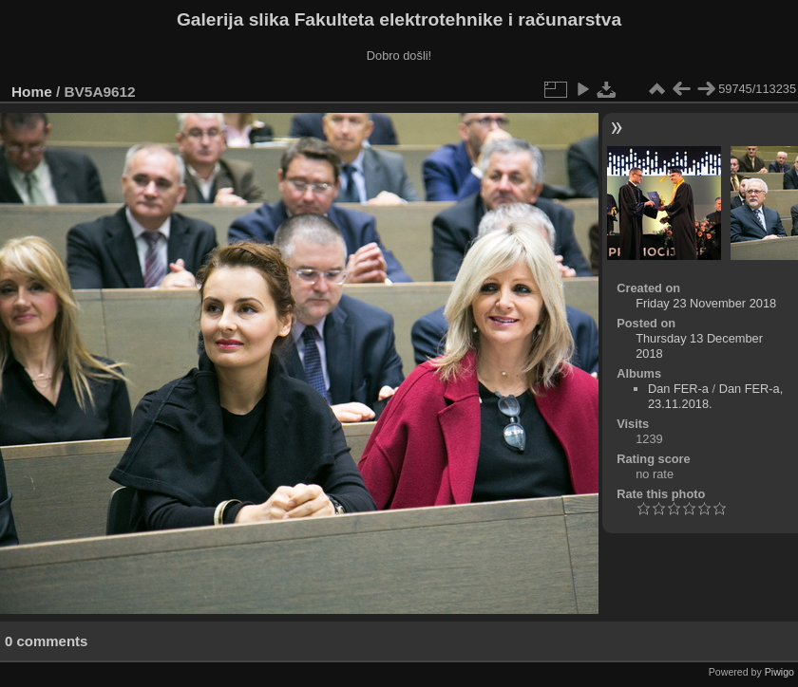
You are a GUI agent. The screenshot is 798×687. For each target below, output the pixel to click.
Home (31, 92)
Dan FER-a (678, 388)
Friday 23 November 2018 (706, 303)
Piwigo (779, 672)
